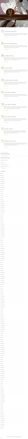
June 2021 (2, 288)
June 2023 (2, 240)
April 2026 (2, 173)
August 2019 (2, 331)
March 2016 (2, 412)
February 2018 (3, 367)
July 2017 (2, 381)
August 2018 (2, 355)
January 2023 (2, 250)
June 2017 (2, 383)
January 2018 (2, 369)
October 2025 (2, 185)
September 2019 (3, 329)
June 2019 (2, 335)
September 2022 (3, 258)
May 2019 (2, 337)
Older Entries (4, 152)
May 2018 (2, 361)
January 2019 (2, 345)
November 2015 (3, 420)
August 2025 (2, 189)
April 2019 (2, 339)
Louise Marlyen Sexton (10, 31)
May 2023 (2, 242)
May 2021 (2, 290)
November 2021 (3, 278)
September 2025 (3, 187)
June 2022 (2, 264)
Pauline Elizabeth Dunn (11, 43)
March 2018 (2, 365)
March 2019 (2, 341)
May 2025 (2, 195)
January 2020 (2, 321)
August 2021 (2, 284)
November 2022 (3, 254)
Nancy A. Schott (9, 129)
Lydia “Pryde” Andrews (10, 104)
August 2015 (2, 426)
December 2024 (3, 205)
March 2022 (2, 270)
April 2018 (2, 363)
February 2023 (3, 248)
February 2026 (3, 177)
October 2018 (2, 351)
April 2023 (2, 244)
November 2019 (3, 325)
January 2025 (2, 203)
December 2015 (3, 418)
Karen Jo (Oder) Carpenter (11, 80)
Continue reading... (6, 37)
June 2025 (2, 193)
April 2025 (2, 197)
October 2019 (2, 327)
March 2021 (2, 294)
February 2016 (3, 414)
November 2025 (3, 183)
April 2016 (2, 410)
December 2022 (3, 252)
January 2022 (2, 274)
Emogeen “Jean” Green (10, 141)
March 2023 (2, 246)
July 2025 (2, 191)
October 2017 (2, 375)
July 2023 (2, 238)
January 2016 (2, 416)
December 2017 (3, 371)
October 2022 (2, 256)
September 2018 (3, 353)
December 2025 (3, 181)
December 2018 (3, 347)
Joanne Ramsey (8, 68)
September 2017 (3, 377)
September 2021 (3, 282)
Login (1, 437)
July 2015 (2, 428)
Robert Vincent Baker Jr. (4, 160)
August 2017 (2, 379)
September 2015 (3, 424)
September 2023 (3, 234)
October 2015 (2, 422)
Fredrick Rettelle (9, 56)
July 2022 (2, 262)
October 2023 (2, 232)
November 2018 (3, 349)
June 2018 (2, 359)
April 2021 (2, 292)
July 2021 (2, 286)
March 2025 (2, 199)
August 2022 (2, 260)
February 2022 (3, 272)
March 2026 (2, 175)
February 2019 (3, 343)
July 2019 (2, 333)
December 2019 (3, 323)
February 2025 (3, 201)
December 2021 (3, 276)
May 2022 (2, 266)
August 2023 (2, 236)
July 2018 (2, 357)
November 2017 (3, 373)
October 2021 (2, 280)
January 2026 (2, 179)
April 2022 (2, 268)
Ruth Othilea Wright (10, 92)
